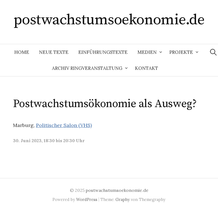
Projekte (181, 52)
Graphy (122, 199)
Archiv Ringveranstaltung (87, 68)
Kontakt (146, 68)
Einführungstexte (103, 52)
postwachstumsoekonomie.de (109, 19)
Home (21, 52)
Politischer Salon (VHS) (64, 125)
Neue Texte (53, 52)
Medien (147, 52)
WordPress (86, 199)
